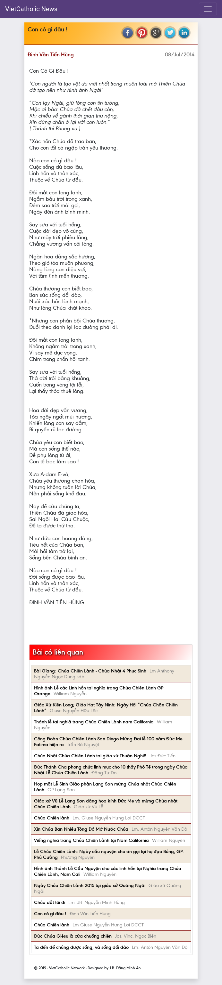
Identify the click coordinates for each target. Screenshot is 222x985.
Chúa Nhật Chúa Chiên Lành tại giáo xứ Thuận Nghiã (90, 756)
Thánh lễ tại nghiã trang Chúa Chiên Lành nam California (94, 722)
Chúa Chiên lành (51, 818)
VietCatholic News (31, 9)
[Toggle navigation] (208, 9)
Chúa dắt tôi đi (49, 902)
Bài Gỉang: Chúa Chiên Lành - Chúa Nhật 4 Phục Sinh (90, 671)
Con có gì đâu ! (50, 913)
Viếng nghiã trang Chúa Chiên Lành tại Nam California (91, 840)
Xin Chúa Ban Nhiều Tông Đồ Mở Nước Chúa (81, 829)
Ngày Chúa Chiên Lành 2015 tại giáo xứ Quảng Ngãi (89, 885)
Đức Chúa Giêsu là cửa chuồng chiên (73, 936)
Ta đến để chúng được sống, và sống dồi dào (81, 947)
